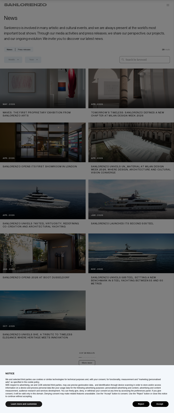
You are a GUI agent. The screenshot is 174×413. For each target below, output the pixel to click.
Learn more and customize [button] (24, 404)
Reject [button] (141, 404)
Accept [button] (159, 404)
